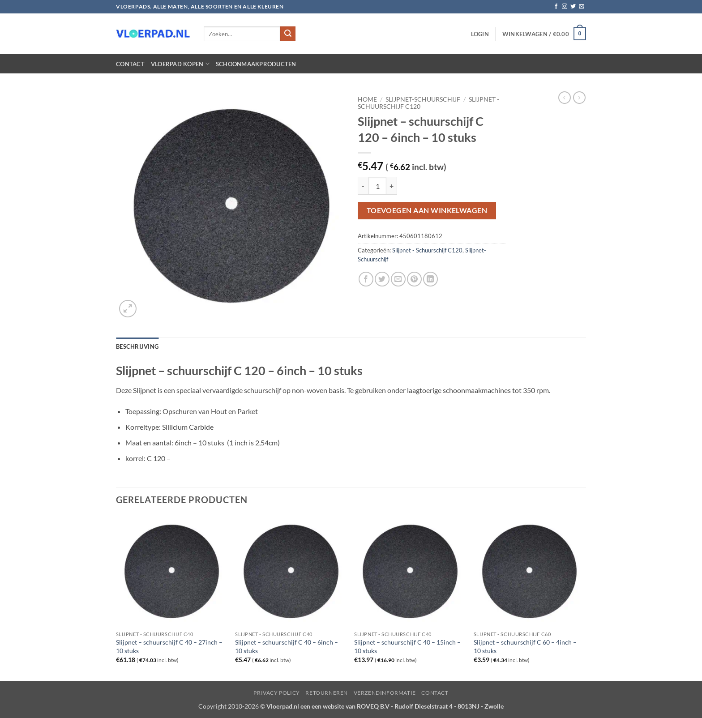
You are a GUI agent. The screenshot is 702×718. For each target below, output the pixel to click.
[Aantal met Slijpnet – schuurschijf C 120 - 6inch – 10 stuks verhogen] (391, 186)
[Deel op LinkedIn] (430, 279)
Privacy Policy (276, 692)
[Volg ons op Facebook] (556, 7)
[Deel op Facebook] (366, 279)
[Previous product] (579, 97)
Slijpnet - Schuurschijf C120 (427, 250)
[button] (480, 34)
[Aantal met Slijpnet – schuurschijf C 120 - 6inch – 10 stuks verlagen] (363, 186)
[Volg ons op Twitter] (573, 7)
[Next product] (564, 97)
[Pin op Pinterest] (414, 279)
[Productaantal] (377, 186)
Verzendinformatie (385, 692)
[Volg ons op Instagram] (564, 7)
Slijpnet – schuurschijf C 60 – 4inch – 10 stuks (525, 646)
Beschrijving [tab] (137, 346)
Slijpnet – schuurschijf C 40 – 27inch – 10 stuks (169, 646)
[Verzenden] (287, 34)
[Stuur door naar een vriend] (398, 279)
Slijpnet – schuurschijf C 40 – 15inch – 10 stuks (407, 646)
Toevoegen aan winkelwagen (427, 210)
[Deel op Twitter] (382, 279)
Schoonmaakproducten (256, 64)
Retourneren (326, 692)
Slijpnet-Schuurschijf (422, 99)
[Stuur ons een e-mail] (581, 7)
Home (367, 99)
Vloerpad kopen (180, 64)
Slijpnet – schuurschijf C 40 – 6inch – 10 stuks (286, 646)
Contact (130, 64)
